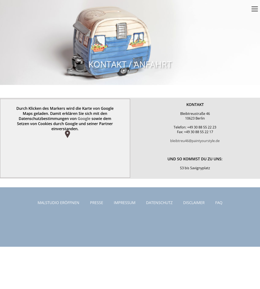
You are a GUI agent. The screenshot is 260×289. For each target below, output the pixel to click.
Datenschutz (159, 202)
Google (84, 118)
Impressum (124, 202)
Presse (96, 202)
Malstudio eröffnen (58, 202)
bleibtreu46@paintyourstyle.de (195, 140)
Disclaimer (194, 202)
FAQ (218, 202)
